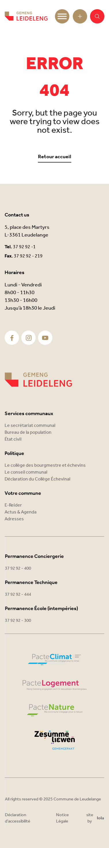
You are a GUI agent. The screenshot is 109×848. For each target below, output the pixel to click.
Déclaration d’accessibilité (17, 818)
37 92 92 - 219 (28, 256)
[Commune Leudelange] (38, 379)
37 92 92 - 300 (18, 621)
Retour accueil (54, 157)
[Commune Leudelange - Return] (26, 16)
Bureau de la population (28, 432)
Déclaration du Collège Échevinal (37, 479)
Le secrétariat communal (30, 425)
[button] (97, 16)
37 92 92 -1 (24, 247)
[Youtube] (45, 338)
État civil (13, 439)
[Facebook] (12, 338)
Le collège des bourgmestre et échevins (45, 465)
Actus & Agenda (21, 512)
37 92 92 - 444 (18, 595)
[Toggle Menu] (62, 16)
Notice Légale (62, 818)
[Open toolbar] (80, 16)
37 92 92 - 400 (18, 568)
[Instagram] (29, 338)
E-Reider (13, 505)
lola (100, 818)
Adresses (14, 519)
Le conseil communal (26, 472)
